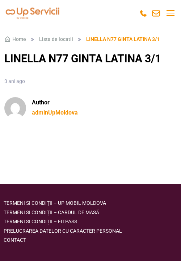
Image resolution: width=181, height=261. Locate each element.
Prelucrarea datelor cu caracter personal (63, 231)
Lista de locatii (56, 39)
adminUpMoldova (55, 112)
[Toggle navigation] (170, 13)
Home (15, 39)
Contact (15, 240)
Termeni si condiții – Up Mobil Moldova (55, 203)
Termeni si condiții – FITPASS (40, 221)
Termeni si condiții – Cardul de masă (51, 212)
